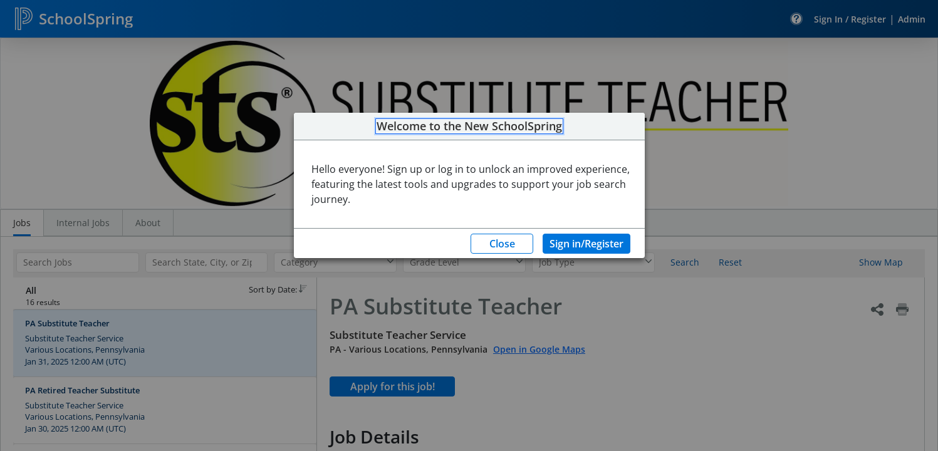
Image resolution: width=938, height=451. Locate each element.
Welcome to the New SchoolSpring (469, 126)
